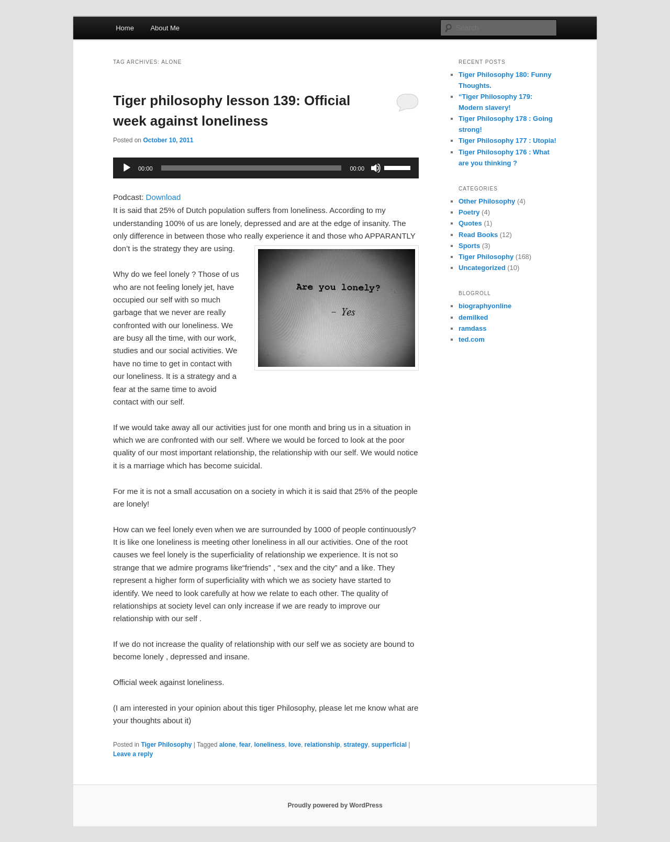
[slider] (251, 168)
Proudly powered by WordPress (334, 805)
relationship (322, 744)
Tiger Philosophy (166, 744)
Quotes (470, 223)
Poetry (469, 212)
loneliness (269, 744)
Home (125, 28)
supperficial (389, 744)
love (294, 744)
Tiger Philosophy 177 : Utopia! (507, 140)
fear (245, 744)
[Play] (126, 168)
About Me (165, 28)
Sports (469, 246)
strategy (355, 744)
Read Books (478, 235)
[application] (266, 168)
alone (227, 744)
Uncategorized (482, 268)
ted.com (472, 339)
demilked (473, 317)
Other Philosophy (487, 201)
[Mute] (376, 168)
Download (163, 197)
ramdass (472, 328)
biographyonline (485, 306)
